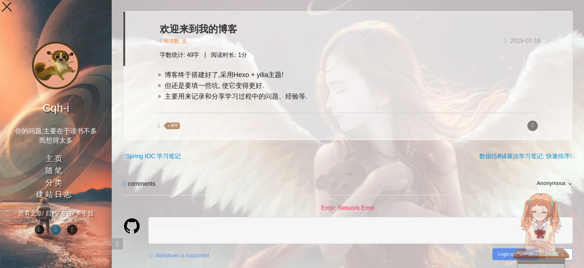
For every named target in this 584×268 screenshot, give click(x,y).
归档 (51, 213)
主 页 (53, 158)
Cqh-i (55, 108)
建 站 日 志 (54, 194)
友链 (66, 213)
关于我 (84, 213)
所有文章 (30, 213)
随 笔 (53, 170)
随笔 (174, 126)
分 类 (53, 182)
